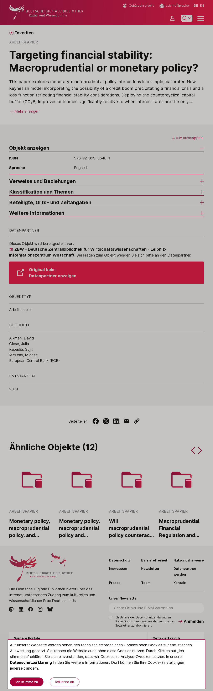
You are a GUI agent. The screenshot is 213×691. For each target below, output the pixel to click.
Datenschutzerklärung (31, 662)
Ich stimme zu (26, 682)
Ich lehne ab (64, 682)
